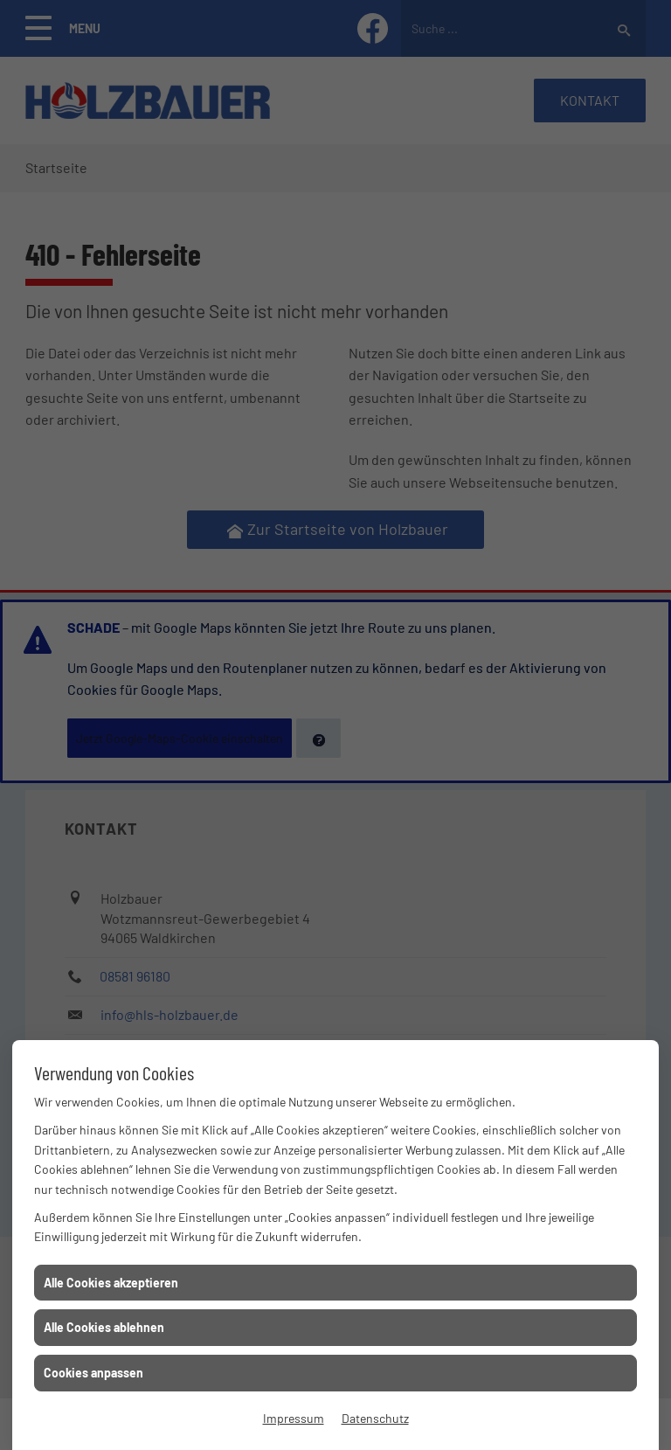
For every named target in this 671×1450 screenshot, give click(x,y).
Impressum (293, 1418)
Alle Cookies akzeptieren (111, 1282)
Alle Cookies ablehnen (104, 1327)
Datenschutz (375, 1418)
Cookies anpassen (93, 1372)
